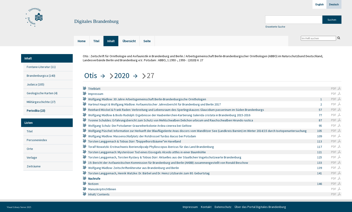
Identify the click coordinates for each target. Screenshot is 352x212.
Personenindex (37, 140)
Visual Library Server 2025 (19, 207)
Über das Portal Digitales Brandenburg (260, 207)
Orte (30, 149)
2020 (122, 75)
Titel (30, 131)
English (319, 4)
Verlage (32, 157)
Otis (90, 75)
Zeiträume (34, 166)
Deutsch (334, 4)
